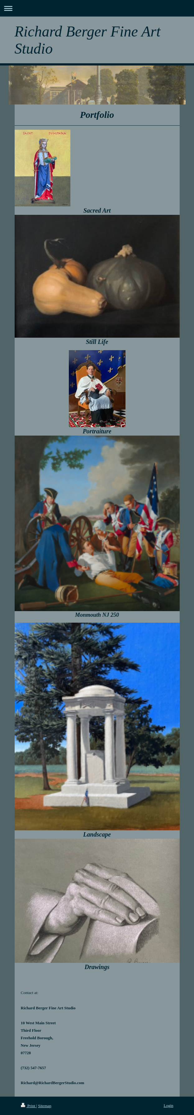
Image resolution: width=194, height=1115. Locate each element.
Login (168, 1105)
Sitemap (44, 1105)
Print (28, 1105)
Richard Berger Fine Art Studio (88, 40)
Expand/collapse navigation (97, 8)
